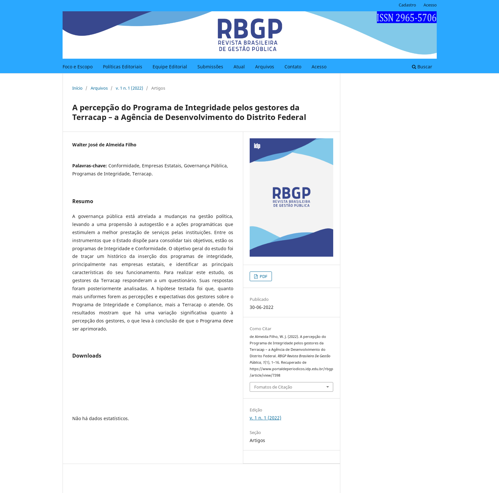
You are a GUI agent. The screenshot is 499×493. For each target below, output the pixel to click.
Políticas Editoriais (122, 67)
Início (77, 88)
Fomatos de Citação (273, 387)
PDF (263, 276)
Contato (292, 67)
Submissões (210, 67)
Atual (239, 67)
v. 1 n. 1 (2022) (129, 88)
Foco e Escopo (78, 67)
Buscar (422, 67)
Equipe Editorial (170, 67)
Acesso (319, 67)
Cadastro (407, 5)
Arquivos (264, 67)
